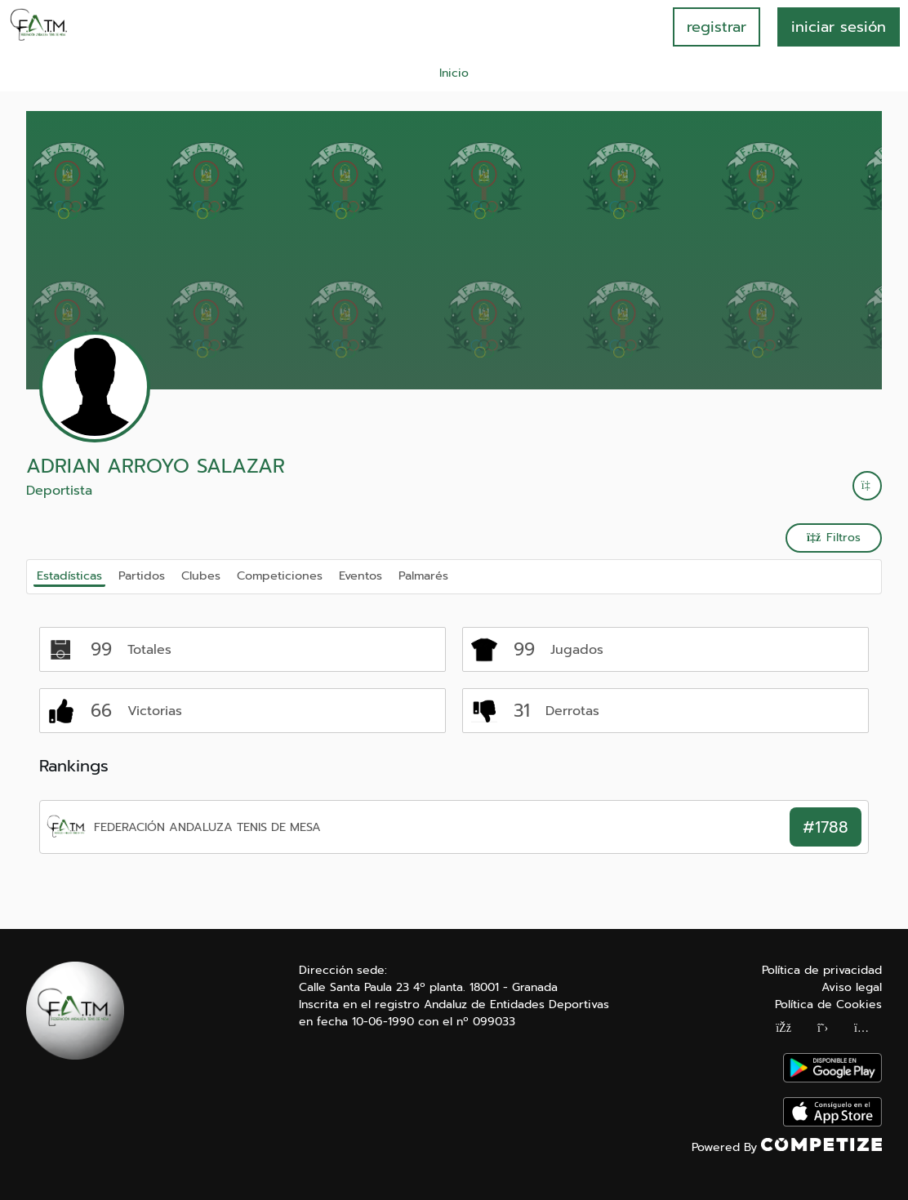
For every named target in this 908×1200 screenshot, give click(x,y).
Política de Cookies (828, 1004)
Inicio (454, 73)
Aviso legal (851, 987)
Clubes (200, 575)
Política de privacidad (822, 970)
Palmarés (423, 575)
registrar (716, 27)
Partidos (141, 575)
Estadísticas (69, 575)
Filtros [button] (834, 537)
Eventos (360, 575)
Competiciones (280, 575)
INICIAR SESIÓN (838, 27)
